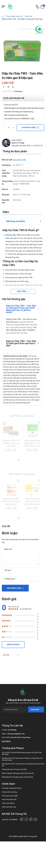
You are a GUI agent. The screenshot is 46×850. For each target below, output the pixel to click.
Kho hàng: (6, 737)
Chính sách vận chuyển (10, 796)
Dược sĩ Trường (18, 143)
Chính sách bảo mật (9, 807)
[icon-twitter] (8, 87)
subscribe (36, 709)
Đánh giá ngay (13, 645)
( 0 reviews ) (18, 91)
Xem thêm (21, 291)
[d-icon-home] (3, 16)
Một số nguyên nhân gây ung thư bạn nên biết (18, 773)
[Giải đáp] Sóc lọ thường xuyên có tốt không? (17, 777)
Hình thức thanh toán (9, 799)
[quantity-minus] (4, 127)
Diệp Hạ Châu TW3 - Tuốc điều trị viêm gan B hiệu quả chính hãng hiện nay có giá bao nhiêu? (21, 309)
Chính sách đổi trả (8, 803)
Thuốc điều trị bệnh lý (14, 16)
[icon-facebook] (4, 87)
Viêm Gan (28, 16)
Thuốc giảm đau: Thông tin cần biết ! (14, 769)
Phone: (4, 730)
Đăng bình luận (14, 588)
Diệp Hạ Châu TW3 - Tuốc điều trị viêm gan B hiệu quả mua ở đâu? (21, 343)
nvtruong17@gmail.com (16, 734)
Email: (4, 734)
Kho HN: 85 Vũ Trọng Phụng (20, 737)
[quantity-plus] (13, 127)
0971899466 (12, 730)
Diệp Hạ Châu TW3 (12, 235)
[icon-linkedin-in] (13, 87)
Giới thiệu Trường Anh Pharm (12, 788)
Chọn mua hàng (29, 127)
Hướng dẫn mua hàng (9, 792)
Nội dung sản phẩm (15, 221)
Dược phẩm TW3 (19, 160)
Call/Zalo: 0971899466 (10, 819)
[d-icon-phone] (37, 7)
